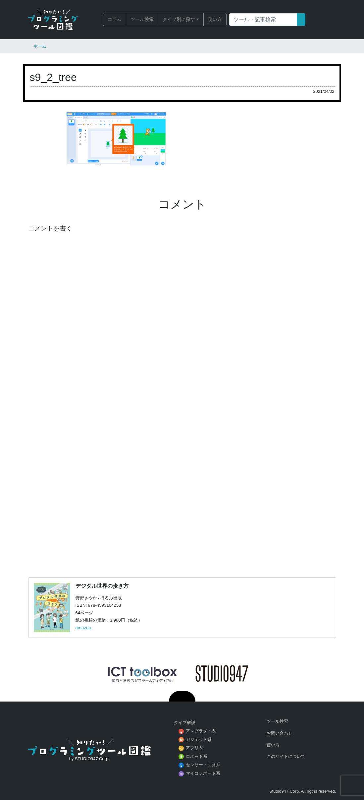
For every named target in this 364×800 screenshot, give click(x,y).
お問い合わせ (279, 733)
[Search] (263, 19)
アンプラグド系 (201, 730)
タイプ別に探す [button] (179, 19)
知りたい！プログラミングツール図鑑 (53, 19)
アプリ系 (194, 747)
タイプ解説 (184, 722)
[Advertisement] (182, 479)
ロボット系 (196, 756)
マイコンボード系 (203, 773)
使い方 (215, 19)
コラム (115, 19)
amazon (83, 627)
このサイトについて (286, 756)
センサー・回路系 (203, 764)
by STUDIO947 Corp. (89, 758)
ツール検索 (142, 19)
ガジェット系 (199, 739)
